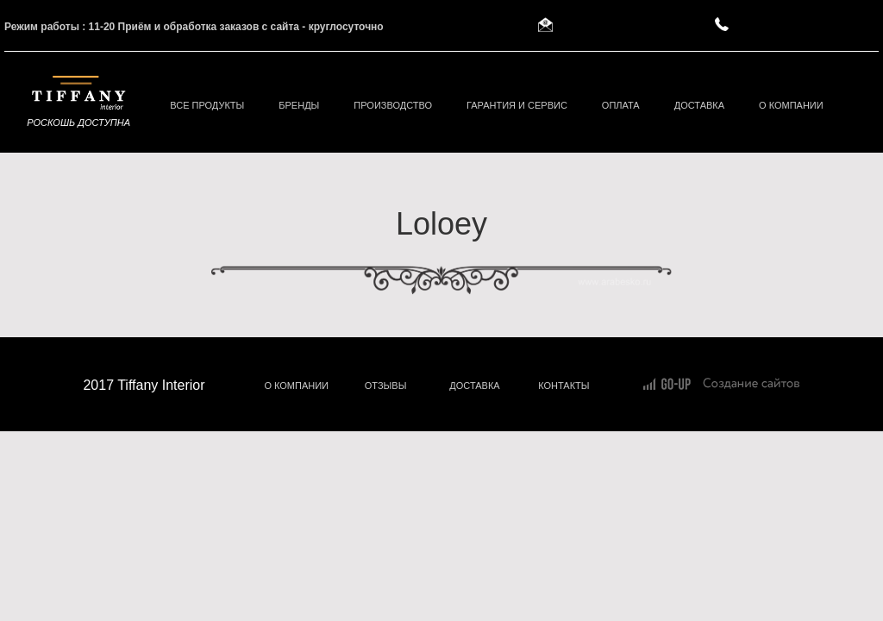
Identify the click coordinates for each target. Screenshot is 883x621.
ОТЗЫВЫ (386, 385)
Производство (393, 105)
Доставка (699, 105)
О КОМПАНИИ (296, 385)
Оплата (621, 105)
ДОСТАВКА (474, 385)
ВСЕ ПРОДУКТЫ (207, 105)
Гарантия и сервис (517, 105)
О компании (791, 105)
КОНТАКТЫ (563, 385)
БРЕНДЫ (299, 105)
